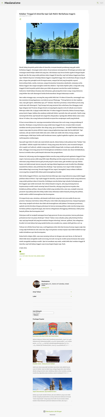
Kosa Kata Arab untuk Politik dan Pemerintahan (45, 336)
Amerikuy (22, 253)
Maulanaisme (12, 2)
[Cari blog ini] (95, 3)
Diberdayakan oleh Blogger (52, 411)
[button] (20, 19)
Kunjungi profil (45, 287)
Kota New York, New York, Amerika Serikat (34, 256)
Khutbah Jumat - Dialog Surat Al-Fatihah (44, 363)
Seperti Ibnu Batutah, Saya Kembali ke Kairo (44, 391)
